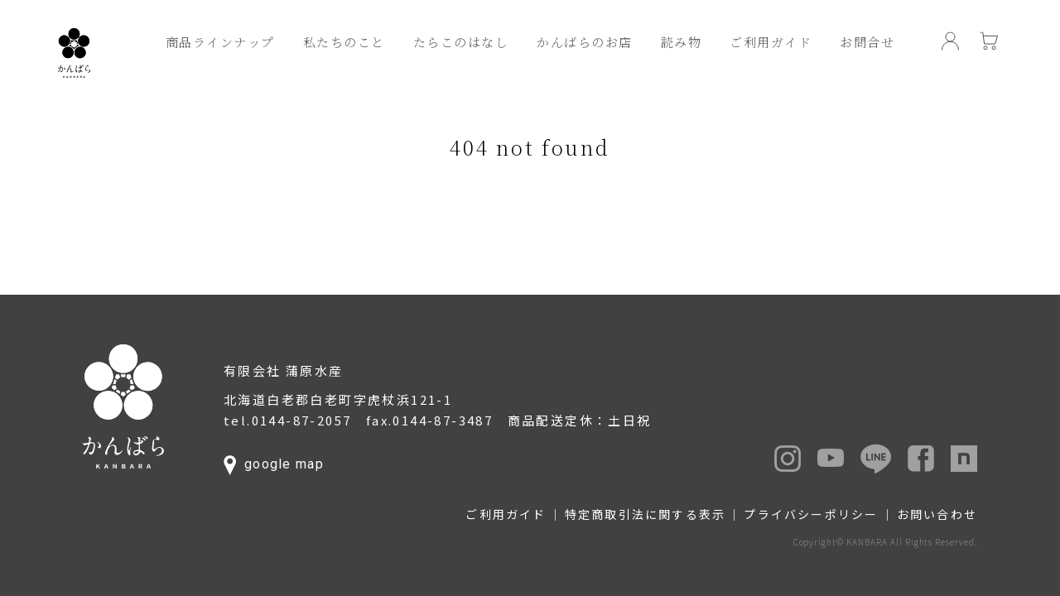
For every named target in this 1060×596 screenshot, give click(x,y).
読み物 (681, 41)
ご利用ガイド (771, 41)
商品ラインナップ (220, 41)
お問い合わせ (937, 514)
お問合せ (867, 41)
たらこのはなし (461, 41)
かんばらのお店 (585, 41)
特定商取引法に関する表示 (645, 514)
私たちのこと (344, 41)
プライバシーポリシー (811, 514)
